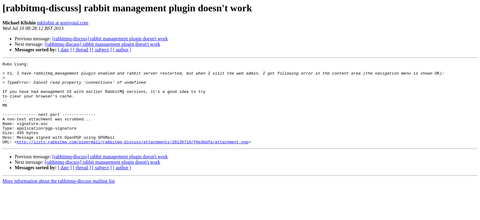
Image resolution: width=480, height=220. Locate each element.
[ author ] (122, 49)
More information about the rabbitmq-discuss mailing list (58, 197)
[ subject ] (102, 49)
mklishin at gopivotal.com (62, 22)
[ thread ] (82, 49)
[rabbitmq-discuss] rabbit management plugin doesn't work (110, 38)
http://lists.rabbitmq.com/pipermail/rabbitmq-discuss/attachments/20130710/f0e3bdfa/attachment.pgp (133, 158)
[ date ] (65, 49)
